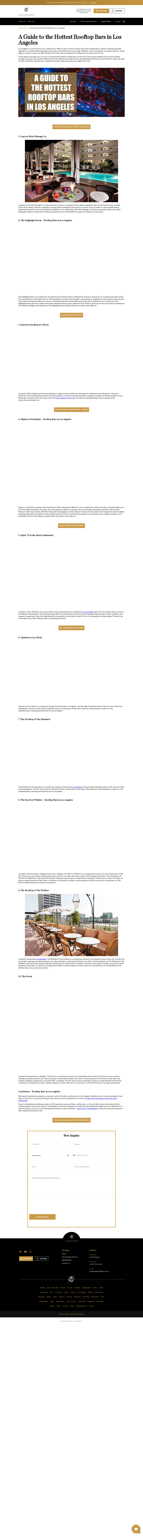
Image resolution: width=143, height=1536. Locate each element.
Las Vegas (58, 1502)
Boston (62, 1498)
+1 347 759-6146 (95, 1474)
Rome (52, 1512)
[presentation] (71, 1416)
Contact (118, 21)
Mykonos (77, 1507)
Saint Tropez (60, 1512)
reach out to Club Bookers (87, 1318)
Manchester (99, 1502)
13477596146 (94, 1467)
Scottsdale (81, 1512)
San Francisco (71, 1512)
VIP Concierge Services (89, 21)
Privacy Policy (64, 1524)
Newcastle (95, 1507)
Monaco (62, 1507)
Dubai (101, 1498)
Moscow (69, 1507)
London (72, 1502)
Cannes (69, 1498)
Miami (49, 1507)
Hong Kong (44, 1502)
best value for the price (65, 452)
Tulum (72, 1516)
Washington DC (81, 1516)
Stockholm (99, 1512)
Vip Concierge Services (70, 1467)
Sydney (51, 1516)
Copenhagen (86, 1498)
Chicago (77, 1498)
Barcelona (55, 1498)
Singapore (90, 1512)
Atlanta (42, 1498)
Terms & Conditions (77, 1524)
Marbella (42, 1507)
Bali (48, 1498)
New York (86, 1507)
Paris (102, 1507)
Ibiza (51, 1502)
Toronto (65, 1516)
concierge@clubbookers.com (99, 1481)
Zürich (91, 1516)
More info (93, 2)
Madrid (90, 1502)
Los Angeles (89, 701)
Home (64, 1464)
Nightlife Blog (105, 21)
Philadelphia (44, 1512)
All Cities (73, 21)
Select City (32, 21)
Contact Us (66, 1473)
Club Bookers (22, 28)
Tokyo (59, 1516)
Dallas (95, 1498)
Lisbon (66, 1502)
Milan (55, 1507)
